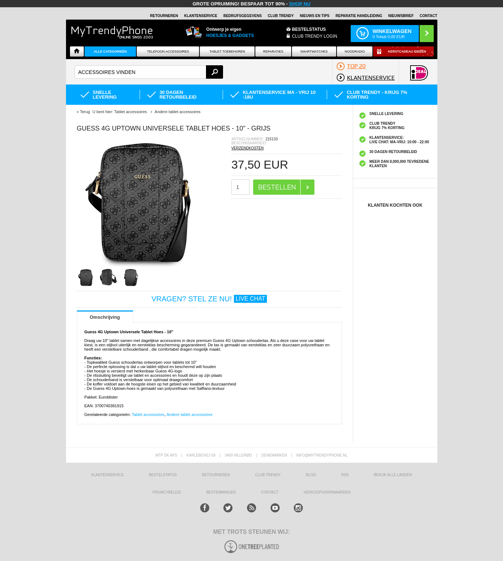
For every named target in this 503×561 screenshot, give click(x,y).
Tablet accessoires (148, 414)
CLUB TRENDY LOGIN (314, 36)
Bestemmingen (221, 492)
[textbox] (149, 72)
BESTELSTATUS (309, 29)
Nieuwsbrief (401, 16)
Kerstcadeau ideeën (407, 51)
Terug (85, 112)
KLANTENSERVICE (201, 16)
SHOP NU (299, 4)
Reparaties (273, 51)
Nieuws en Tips (315, 16)
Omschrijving (105, 317)
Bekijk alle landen (393, 475)
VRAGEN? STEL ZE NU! (209, 299)
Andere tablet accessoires (189, 414)
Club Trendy (281, 16)
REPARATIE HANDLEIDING (358, 16)
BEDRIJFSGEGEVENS (242, 16)
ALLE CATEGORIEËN (110, 51)
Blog (311, 475)
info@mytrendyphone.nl (321, 455)
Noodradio (355, 51)
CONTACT (270, 492)
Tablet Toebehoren (227, 51)
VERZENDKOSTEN (247, 148)
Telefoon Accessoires (168, 51)
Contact (428, 16)
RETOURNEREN (164, 16)
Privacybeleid (167, 492)
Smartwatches (313, 51)
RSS (345, 475)
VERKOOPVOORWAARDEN (327, 492)
